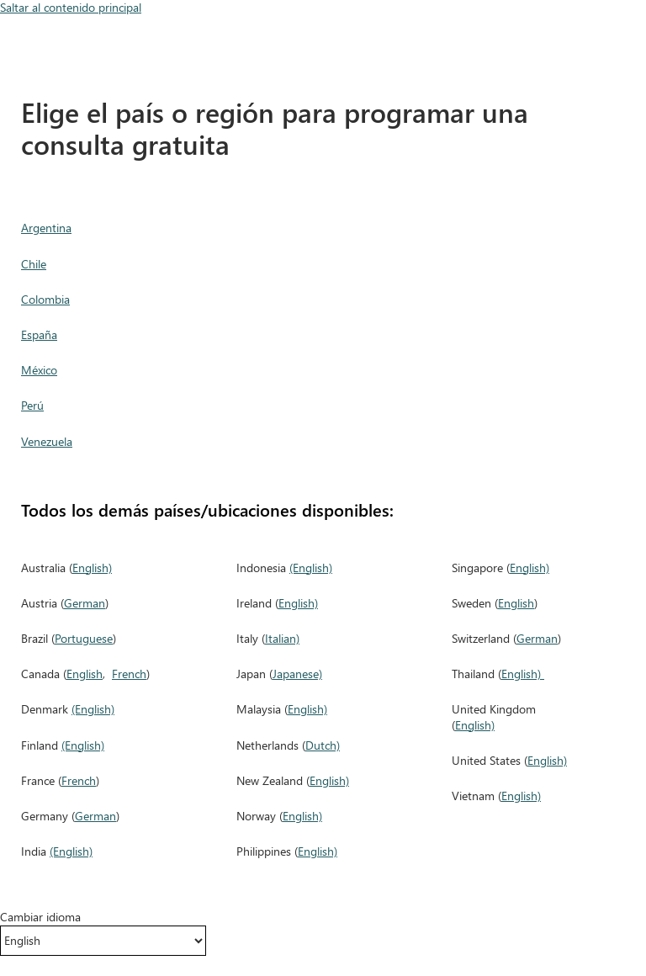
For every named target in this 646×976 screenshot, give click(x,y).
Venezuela (46, 441)
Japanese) (297, 674)
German (84, 603)
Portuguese (84, 638)
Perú (32, 405)
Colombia (45, 299)
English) (92, 568)
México (39, 370)
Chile (33, 264)
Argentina (46, 228)
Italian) (282, 638)
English (84, 674)
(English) (92, 709)
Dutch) (322, 745)
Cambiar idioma (40, 917)
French (129, 674)
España (39, 334)
